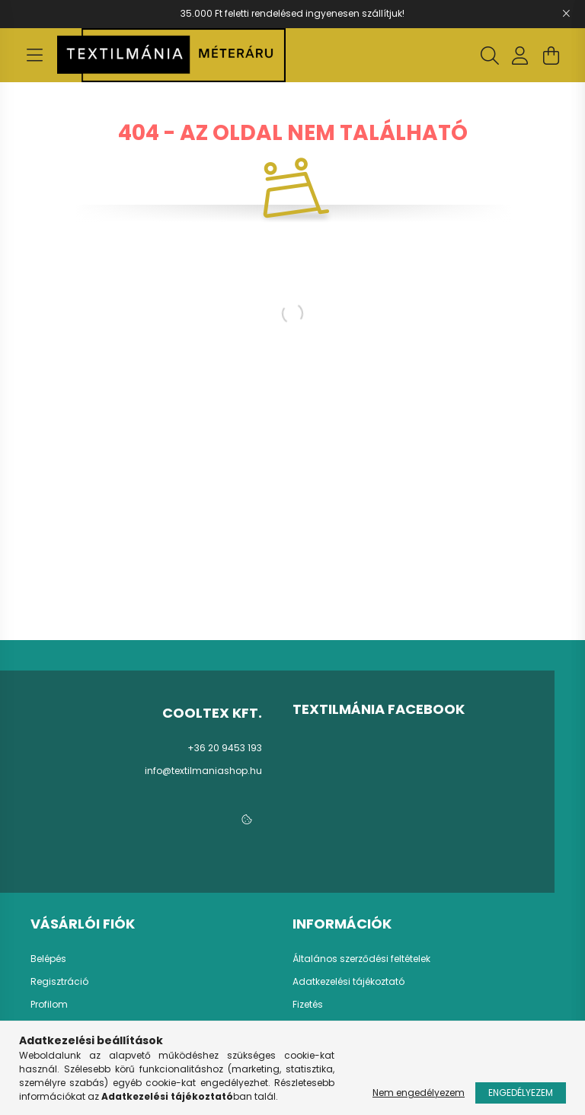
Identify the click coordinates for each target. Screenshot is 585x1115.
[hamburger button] (34, 55)
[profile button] (520, 55)
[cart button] (550, 55)
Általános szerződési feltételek (361, 959)
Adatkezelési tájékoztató (348, 981)
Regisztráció (59, 981)
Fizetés (307, 1004)
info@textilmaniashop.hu (203, 770)
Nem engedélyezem (418, 1092)
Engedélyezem (520, 1092)
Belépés (48, 959)
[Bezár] (566, 13)
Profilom (49, 1004)
